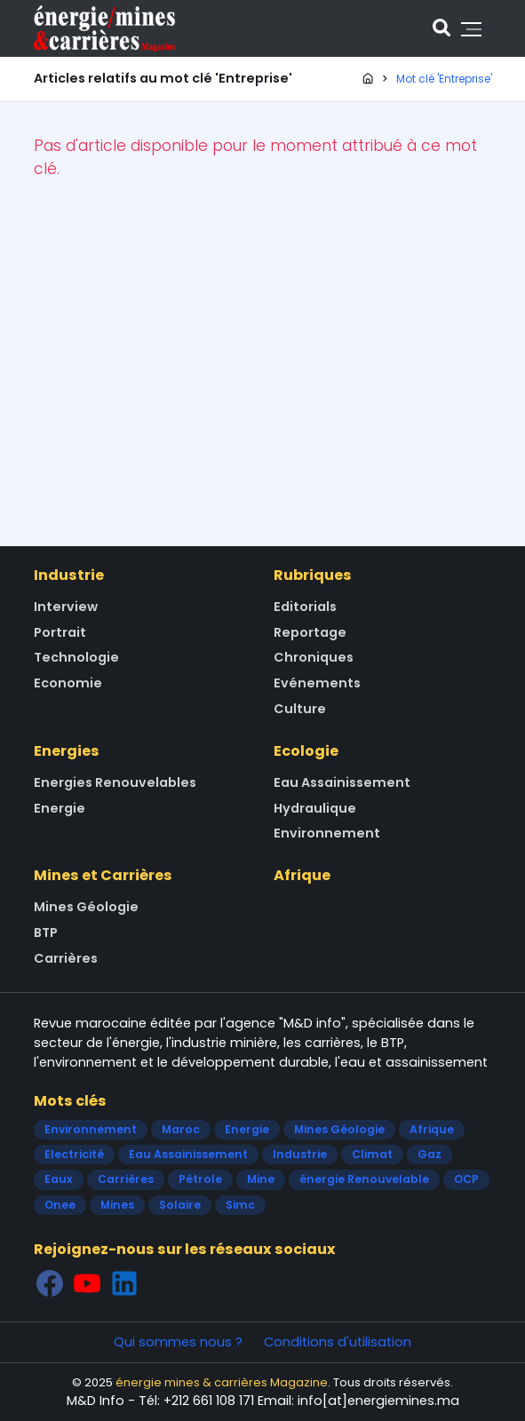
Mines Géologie (86, 907)
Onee (60, 1204)
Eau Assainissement (342, 782)
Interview (66, 606)
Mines (117, 1204)
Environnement (327, 833)
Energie (59, 808)
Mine (260, 1179)
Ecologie (306, 751)
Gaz (429, 1154)
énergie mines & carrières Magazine (221, 1382)
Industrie (69, 575)
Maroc (181, 1129)
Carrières (66, 958)
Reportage (310, 632)
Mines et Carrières (103, 875)
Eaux (58, 1179)
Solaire (180, 1204)
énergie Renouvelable (364, 1179)
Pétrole (200, 1179)
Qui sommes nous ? (178, 1342)
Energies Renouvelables (115, 782)
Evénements (317, 683)
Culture (300, 709)
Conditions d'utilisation (337, 1342)
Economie (68, 683)
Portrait (60, 632)
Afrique (302, 875)
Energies (66, 751)
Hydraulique (315, 808)
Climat (372, 1154)
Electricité (74, 1154)
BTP (46, 932)
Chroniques (314, 657)
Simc (240, 1204)
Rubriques (313, 575)
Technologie (76, 657)
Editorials (305, 606)
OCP (466, 1179)
